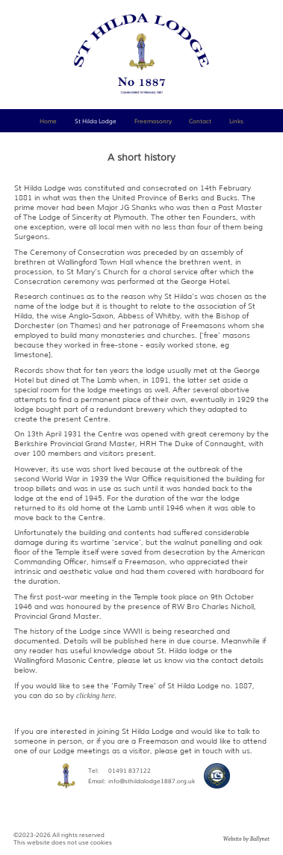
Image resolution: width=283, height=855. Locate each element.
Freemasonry (153, 121)
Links (236, 121)
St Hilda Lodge (95, 121)
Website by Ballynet (246, 839)
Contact (200, 121)
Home (48, 121)
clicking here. (96, 695)
